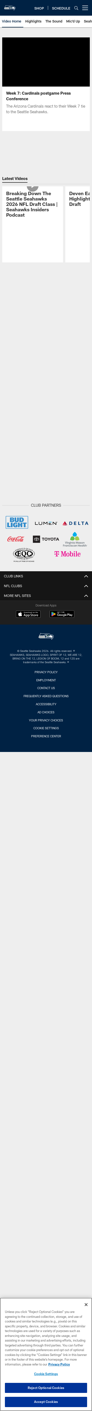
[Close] (86, 1304)
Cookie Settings (46, 728)
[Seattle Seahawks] (46, 636)
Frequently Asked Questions (46, 696)
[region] (46, 1354)
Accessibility (46, 704)
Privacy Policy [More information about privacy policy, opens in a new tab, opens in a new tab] (59, 1364)
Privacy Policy (46, 672)
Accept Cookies (46, 1402)
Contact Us (46, 688)
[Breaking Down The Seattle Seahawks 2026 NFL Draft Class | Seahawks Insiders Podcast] (32, 204)
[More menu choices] (85, 8)
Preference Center (46, 736)
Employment (46, 680)
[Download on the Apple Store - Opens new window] (28, 615)
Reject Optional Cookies (46, 1388)
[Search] (76, 8)
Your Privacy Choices (46, 720)
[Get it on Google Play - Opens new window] (62, 617)
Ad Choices (46, 712)
